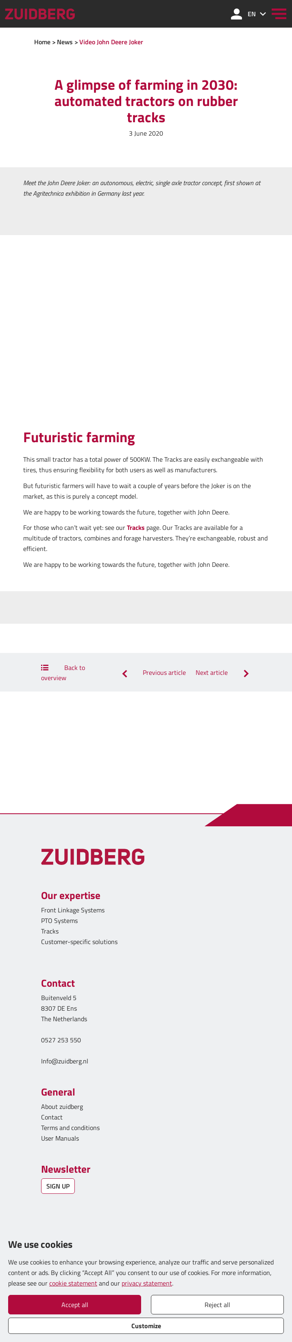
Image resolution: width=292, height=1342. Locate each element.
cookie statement (73, 1283)
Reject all (217, 1305)
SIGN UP (58, 1186)
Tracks (136, 527)
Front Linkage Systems (73, 910)
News (65, 42)
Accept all (74, 1305)
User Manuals (61, 1138)
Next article (223, 672)
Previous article (153, 672)
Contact (52, 1117)
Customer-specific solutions (79, 942)
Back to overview (63, 673)
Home (42, 42)
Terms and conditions (70, 1127)
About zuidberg (62, 1106)
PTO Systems (59, 920)
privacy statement (147, 1283)
